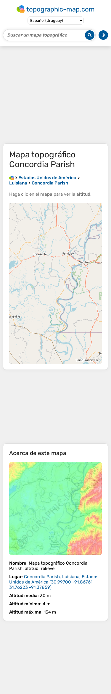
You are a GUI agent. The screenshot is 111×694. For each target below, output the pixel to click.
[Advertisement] (55, 94)
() (54, 582)
